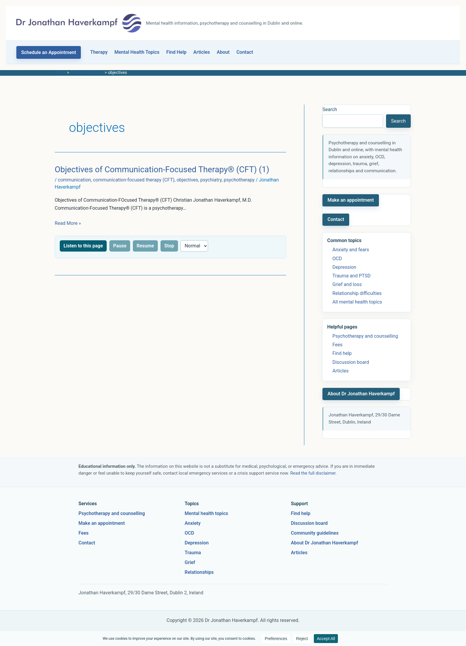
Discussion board (351, 362)
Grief (190, 562)
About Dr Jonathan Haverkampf (361, 394)
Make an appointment (351, 200)
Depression (344, 267)
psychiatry (211, 180)
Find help (342, 353)
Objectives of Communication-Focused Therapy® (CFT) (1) (162, 169)
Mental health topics (206, 513)
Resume (145, 246)
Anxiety (193, 523)
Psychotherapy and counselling (365, 336)
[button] (48, 52)
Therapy (99, 52)
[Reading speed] (194, 246)
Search (329, 109)
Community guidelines (315, 533)
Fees (338, 345)
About (223, 52)
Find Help (176, 52)
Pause (120, 246)
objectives (187, 180)
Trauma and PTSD (352, 276)
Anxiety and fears (351, 249)
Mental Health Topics (137, 52)
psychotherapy (239, 180)
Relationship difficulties (357, 293)
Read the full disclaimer (313, 473)
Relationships (199, 572)
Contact (244, 52)
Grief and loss (347, 284)
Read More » (68, 223)
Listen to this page (83, 246)
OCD (337, 258)
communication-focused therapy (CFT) (133, 180)
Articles (201, 52)
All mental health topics (357, 302)
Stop (169, 246)
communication (74, 180)
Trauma (193, 552)
